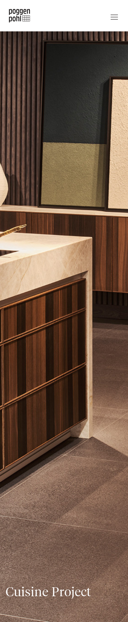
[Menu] (114, 15)
